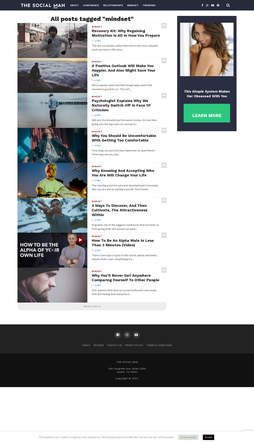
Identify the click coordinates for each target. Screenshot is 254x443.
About (74, 5)
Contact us (114, 401)
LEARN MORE (207, 115)
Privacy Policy (134, 401)
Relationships (113, 5)
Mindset (133, 5)
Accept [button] (208, 437)
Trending (149, 5)
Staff (98, 47)
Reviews (98, 401)
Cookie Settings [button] (188, 437)
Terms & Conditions (159, 401)
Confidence (91, 5)
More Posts (92, 362)
